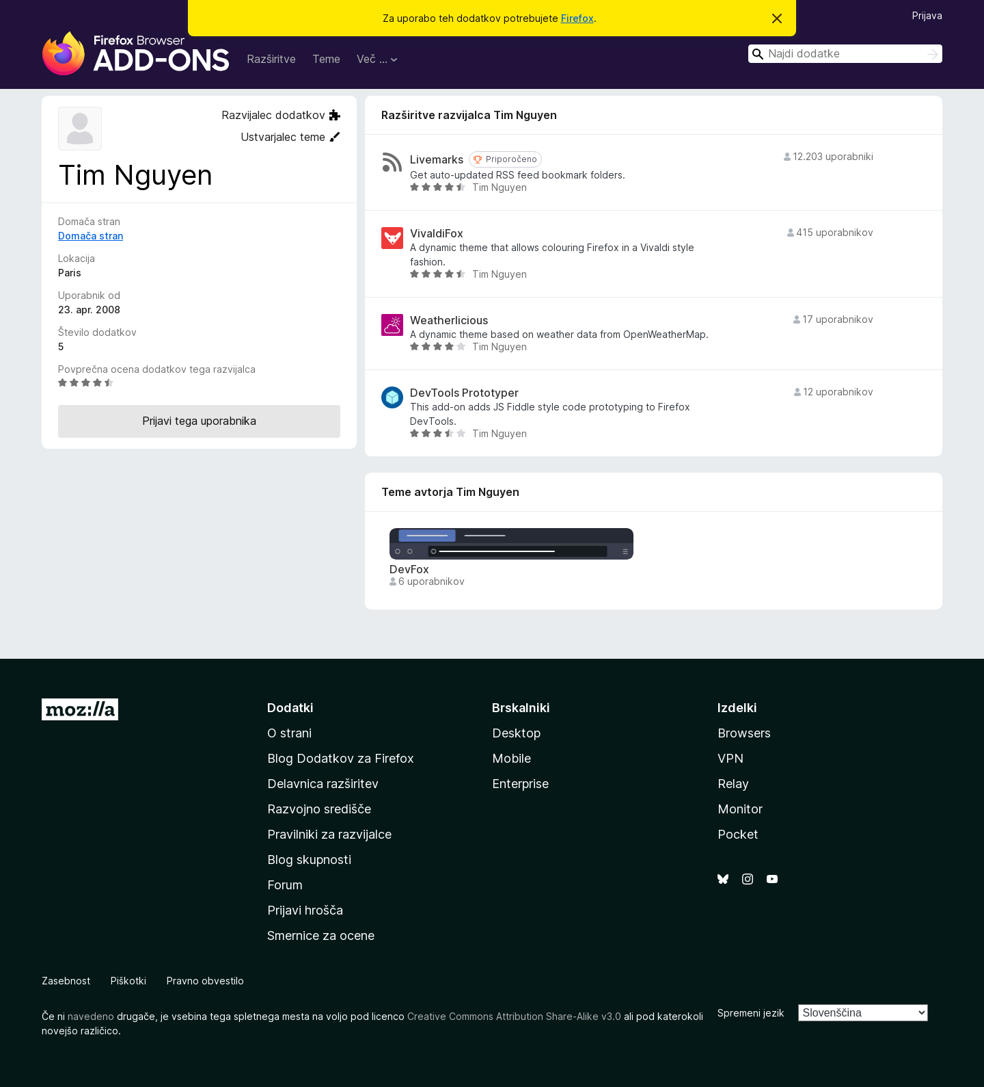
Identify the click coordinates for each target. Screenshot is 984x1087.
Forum (285, 885)
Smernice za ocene (320, 935)
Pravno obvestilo (205, 980)
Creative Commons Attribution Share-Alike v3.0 (514, 1016)
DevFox (409, 569)
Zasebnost (66, 980)
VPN (730, 758)
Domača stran (90, 235)
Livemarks (436, 159)
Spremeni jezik (751, 1013)
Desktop (516, 733)
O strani (289, 733)
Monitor (740, 809)
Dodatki (290, 707)
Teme (326, 59)
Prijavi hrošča (305, 910)
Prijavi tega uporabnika (199, 421)
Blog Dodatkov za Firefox (340, 758)
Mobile (511, 758)
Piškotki (128, 980)
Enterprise (520, 783)
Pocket (738, 834)
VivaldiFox (436, 233)
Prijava (927, 15)
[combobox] (845, 53)
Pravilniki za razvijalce (329, 834)
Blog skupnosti (309, 859)
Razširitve (271, 59)
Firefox (577, 18)
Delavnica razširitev (323, 783)
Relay (733, 783)
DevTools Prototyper (464, 393)
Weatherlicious (449, 320)
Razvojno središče (319, 809)
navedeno (91, 1016)
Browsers (744, 733)
